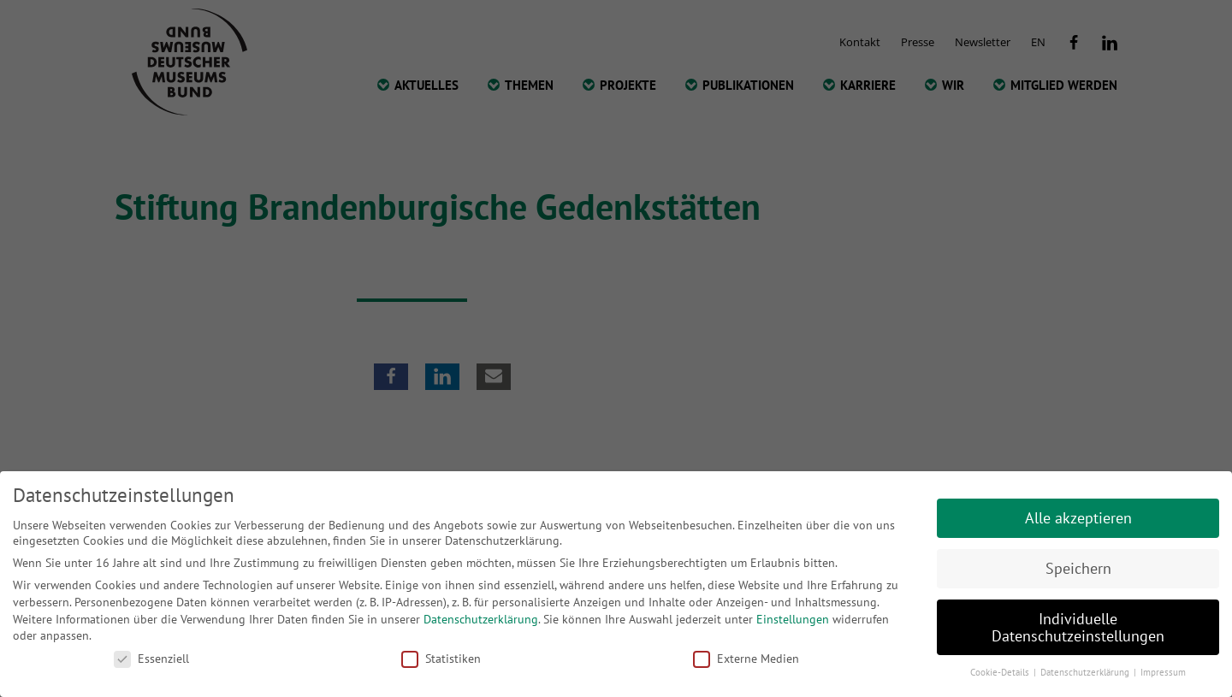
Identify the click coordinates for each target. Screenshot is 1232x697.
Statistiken (441, 658)
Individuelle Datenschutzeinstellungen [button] (1078, 627)
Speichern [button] (1078, 568)
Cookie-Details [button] (1001, 672)
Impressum (1163, 672)
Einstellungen (792, 619)
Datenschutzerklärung (481, 619)
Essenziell (151, 658)
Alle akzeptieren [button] (1078, 518)
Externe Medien (746, 658)
